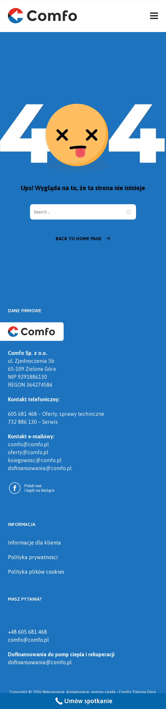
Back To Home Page (79, 238)
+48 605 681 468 (27, 632)
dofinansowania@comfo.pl (40, 662)
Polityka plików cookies (36, 572)
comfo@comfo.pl (28, 640)
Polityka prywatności (33, 557)
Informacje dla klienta (34, 542)
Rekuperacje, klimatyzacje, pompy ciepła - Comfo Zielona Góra (99, 692)
